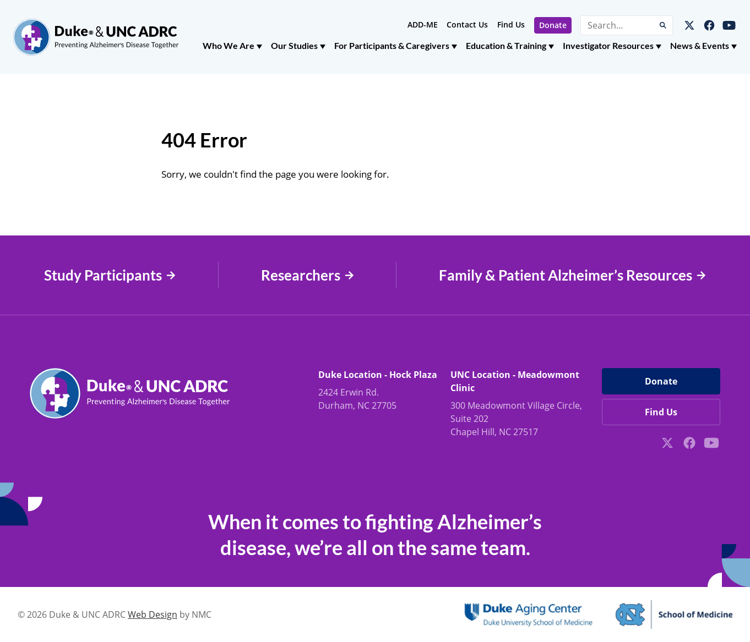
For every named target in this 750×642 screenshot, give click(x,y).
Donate (553, 25)
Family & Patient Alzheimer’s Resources (572, 275)
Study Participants (110, 275)
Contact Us (467, 24)
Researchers (307, 275)
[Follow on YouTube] (729, 25)
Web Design (152, 614)
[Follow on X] (689, 25)
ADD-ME (422, 24)
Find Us (511, 24)
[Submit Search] (663, 25)
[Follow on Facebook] (709, 25)
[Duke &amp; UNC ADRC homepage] (95, 37)
